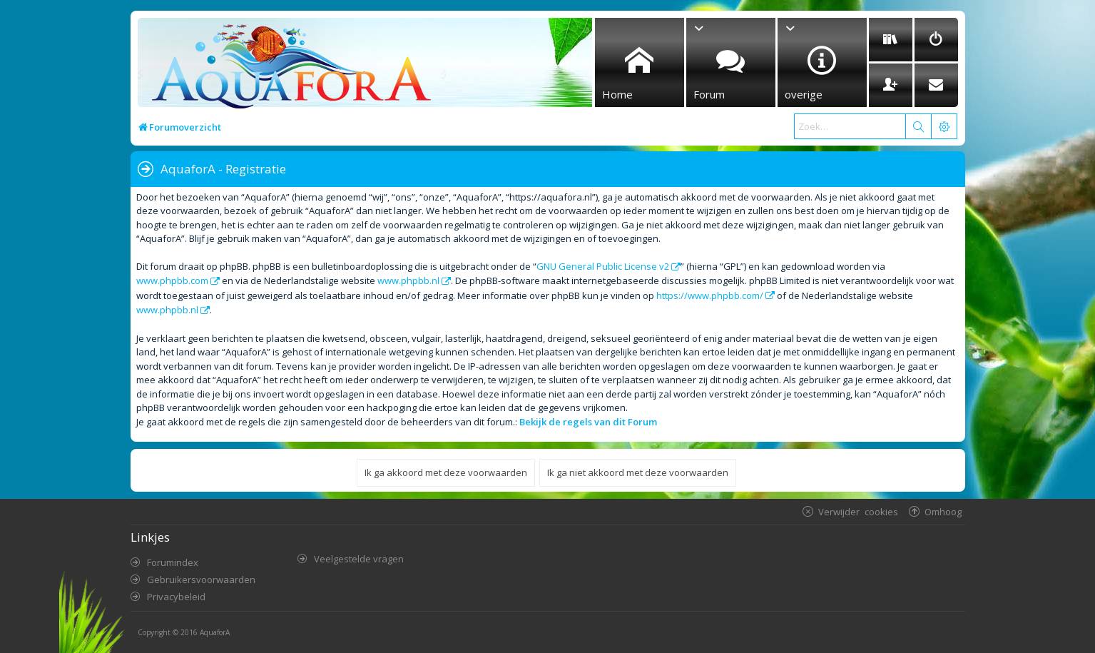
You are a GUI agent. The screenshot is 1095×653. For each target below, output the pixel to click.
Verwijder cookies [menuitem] (858, 511)
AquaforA (215, 632)
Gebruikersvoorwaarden (201, 579)
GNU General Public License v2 (602, 266)
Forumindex (172, 562)
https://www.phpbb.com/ (709, 295)
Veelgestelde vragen (359, 558)
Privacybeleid (176, 596)
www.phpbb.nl (408, 280)
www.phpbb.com (172, 280)
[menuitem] (890, 39)
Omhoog (943, 511)
